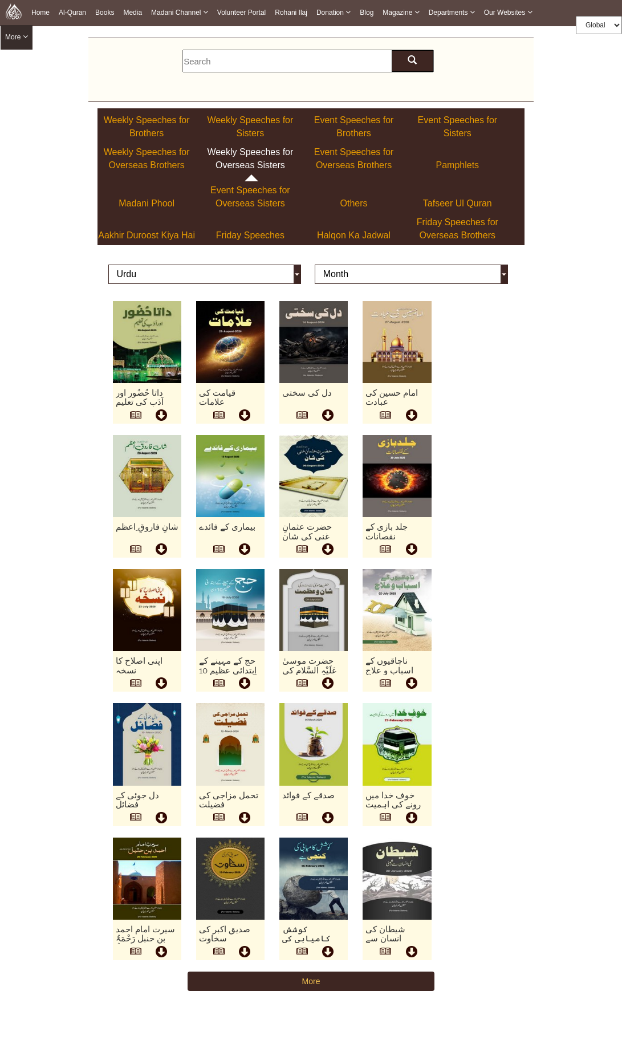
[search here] (412, 61)
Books (104, 13)
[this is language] (204, 275)
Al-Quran (72, 13)
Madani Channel (179, 12)
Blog (366, 13)
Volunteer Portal (241, 13)
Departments (452, 12)
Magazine (401, 12)
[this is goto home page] (14, 11)
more (16, 37)
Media (132, 13)
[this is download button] (161, 416)
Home (40, 13)
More (311, 981)
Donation (333, 12)
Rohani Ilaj (291, 13)
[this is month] (411, 275)
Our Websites (508, 12)
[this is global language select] (599, 25)
